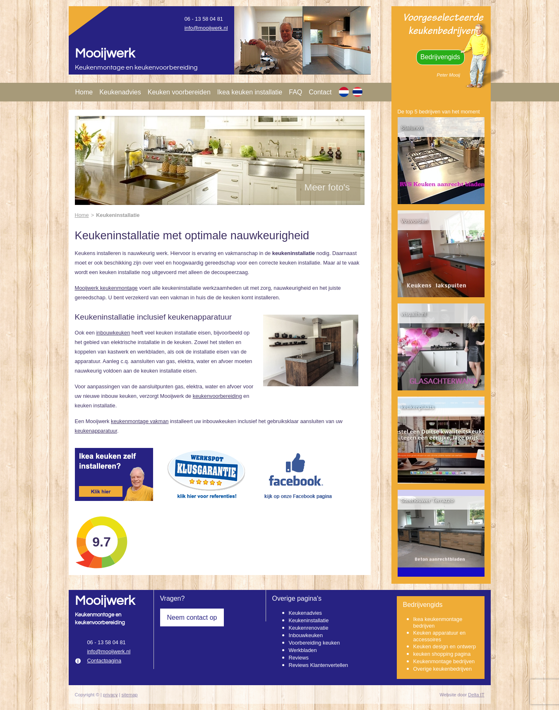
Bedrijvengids (440, 56)
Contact (320, 92)
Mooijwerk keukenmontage (106, 288)
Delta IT (476, 694)
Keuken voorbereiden (179, 92)
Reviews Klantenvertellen (318, 665)
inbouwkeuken (113, 333)
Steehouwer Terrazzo (427, 500)
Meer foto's (327, 187)
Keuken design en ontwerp (444, 646)
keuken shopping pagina (442, 654)
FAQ (295, 92)
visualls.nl (414, 314)
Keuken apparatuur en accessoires (439, 636)
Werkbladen (303, 650)
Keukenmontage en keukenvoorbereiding (136, 67)
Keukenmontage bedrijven (444, 661)
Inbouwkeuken (306, 635)
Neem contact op (192, 617)
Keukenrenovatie (309, 628)
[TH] (357, 92)
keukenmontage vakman (139, 421)
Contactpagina (104, 660)
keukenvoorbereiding (217, 396)
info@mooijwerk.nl (206, 28)
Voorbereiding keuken (314, 643)
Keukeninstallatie (309, 620)
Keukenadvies (120, 92)
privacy (110, 694)
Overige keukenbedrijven (442, 669)
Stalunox (412, 128)
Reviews (299, 658)
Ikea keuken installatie (249, 92)
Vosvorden (414, 221)
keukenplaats (417, 407)
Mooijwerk (105, 53)
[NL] (344, 92)
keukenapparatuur (96, 431)
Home (84, 92)
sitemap (129, 694)
